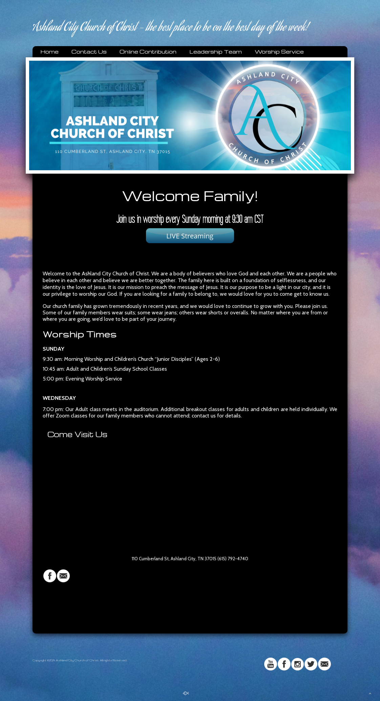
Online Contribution (148, 51)
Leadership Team (215, 51)
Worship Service (279, 51)
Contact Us (89, 51)
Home (49, 51)
